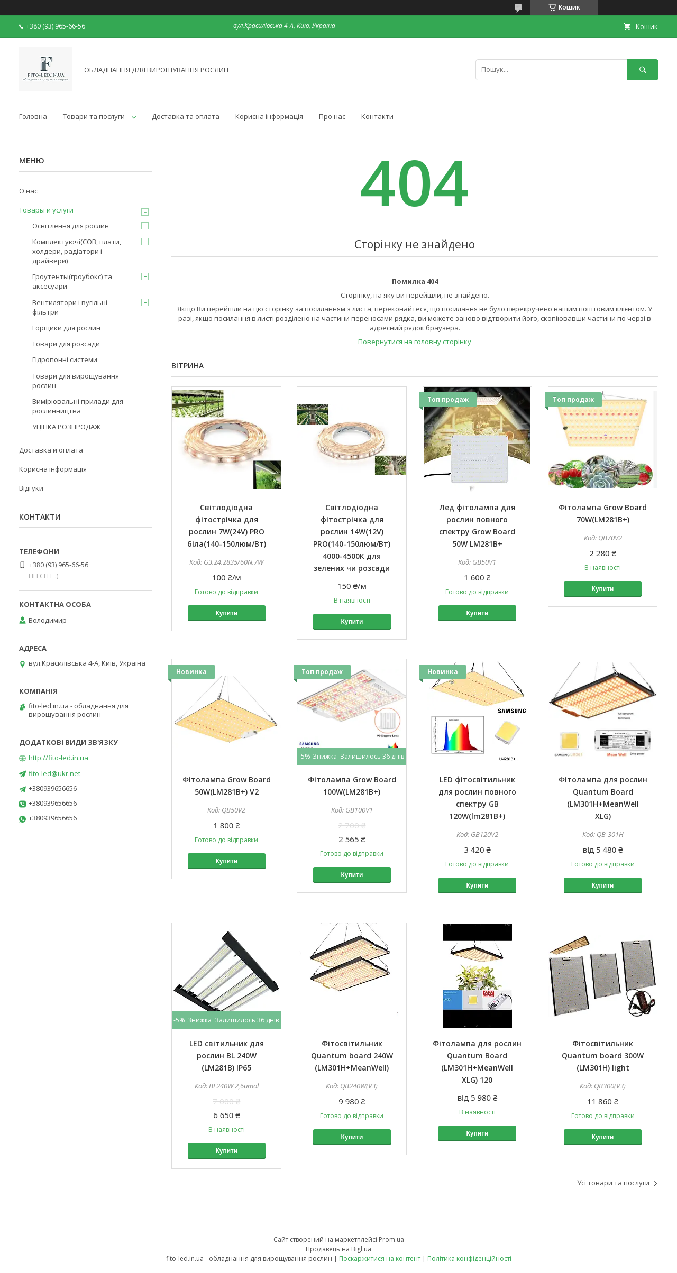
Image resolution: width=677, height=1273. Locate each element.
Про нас (332, 116)
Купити (226, 613)
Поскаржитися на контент (379, 1258)
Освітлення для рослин (70, 225)
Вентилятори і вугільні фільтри (69, 307)
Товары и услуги (46, 210)
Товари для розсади (66, 343)
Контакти (377, 116)
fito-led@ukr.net (54, 773)
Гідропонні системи (64, 359)
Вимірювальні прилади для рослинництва (77, 406)
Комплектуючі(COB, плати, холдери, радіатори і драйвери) (76, 251)
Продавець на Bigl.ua (338, 1248)
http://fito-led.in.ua (58, 757)
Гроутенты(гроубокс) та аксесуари (72, 281)
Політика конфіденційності (469, 1258)
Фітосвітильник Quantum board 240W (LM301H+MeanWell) (352, 1055)
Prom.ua (391, 1239)
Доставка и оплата (51, 450)
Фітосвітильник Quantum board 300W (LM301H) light (603, 1055)
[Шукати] (642, 69)
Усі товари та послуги (613, 1182)
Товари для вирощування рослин (75, 380)
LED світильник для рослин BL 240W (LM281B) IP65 (226, 1055)
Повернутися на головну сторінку (414, 341)
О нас (28, 191)
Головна (33, 116)
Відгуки (31, 488)
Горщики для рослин (66, 328)
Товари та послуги (94, 116)
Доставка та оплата (185, 116)
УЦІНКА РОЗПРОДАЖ (66, 426)
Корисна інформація (269, 116)
